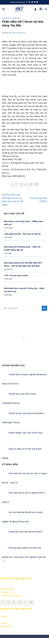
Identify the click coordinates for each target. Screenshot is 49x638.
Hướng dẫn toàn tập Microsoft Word (25, 532)
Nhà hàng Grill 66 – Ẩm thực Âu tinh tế (22, 234)
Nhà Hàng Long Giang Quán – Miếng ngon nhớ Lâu (23, 222)
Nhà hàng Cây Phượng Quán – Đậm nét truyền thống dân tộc (22, 248)
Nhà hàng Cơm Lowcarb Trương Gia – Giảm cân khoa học (24, 289)
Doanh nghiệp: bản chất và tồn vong (25, 433)
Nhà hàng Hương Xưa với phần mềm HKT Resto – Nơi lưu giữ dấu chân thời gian (23, 264)
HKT (24, 33)
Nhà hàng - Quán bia (11, 18)
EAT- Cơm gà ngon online (16, 275)
